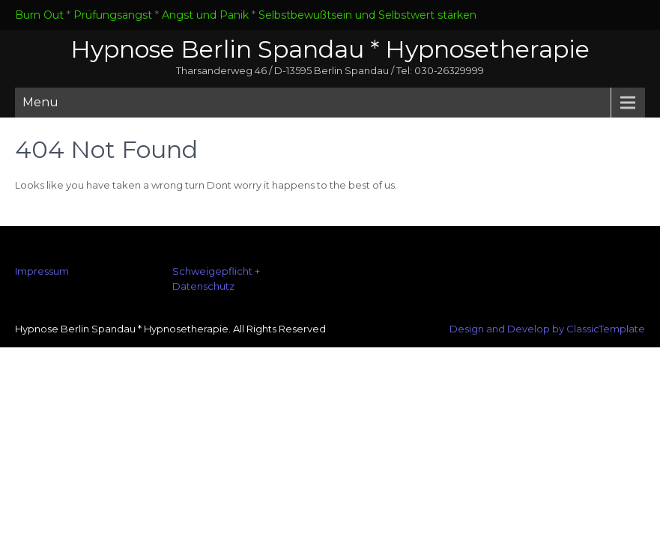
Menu (40, 102)
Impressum (42, 271)
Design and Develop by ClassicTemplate (547, 329)
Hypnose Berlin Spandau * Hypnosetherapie (330, 49)
